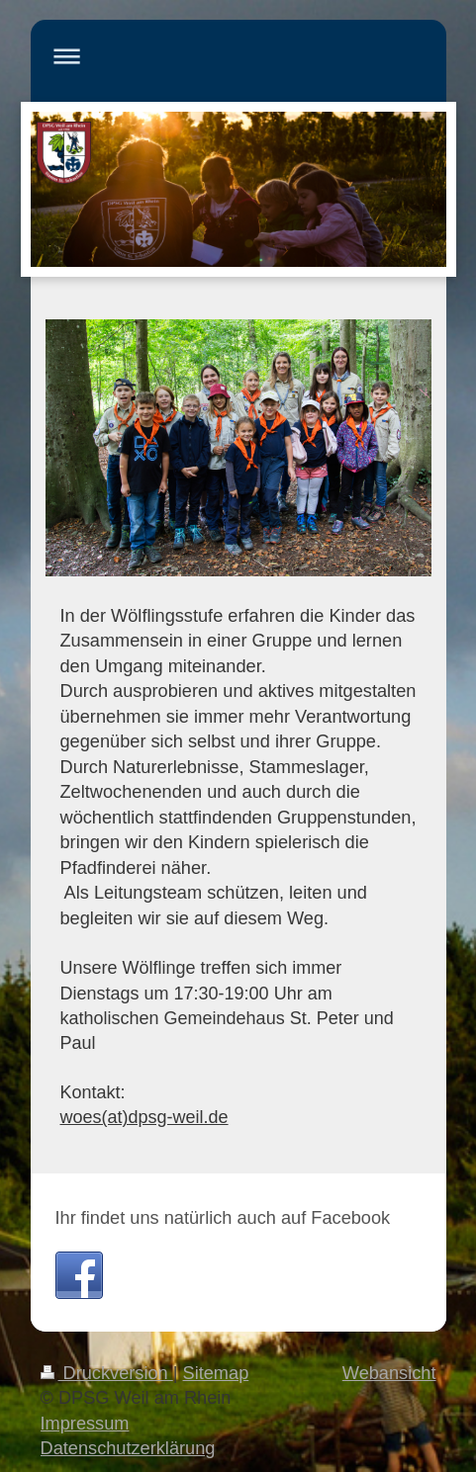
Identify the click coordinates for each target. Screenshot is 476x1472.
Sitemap (216, 1373)
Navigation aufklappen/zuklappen (238, 56)
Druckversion (107, 1373)
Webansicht (389, 1373)
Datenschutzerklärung (128, 1448)
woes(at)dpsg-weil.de (144, 1117)
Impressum (85, 1423)
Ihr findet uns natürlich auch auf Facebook (223, 1218)
